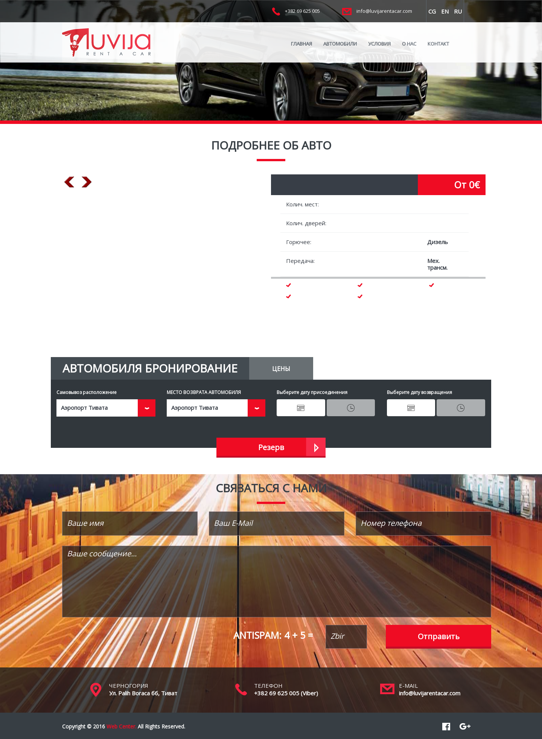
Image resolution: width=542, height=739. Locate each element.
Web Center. (121, 726)
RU (458, 11)
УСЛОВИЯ (379, 43)
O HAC (409, 43)
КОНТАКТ (438, 43)
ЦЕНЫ (281, 369)
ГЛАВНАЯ (301, 43)
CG (432, 11)
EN (445, 11)
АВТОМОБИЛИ (340, 43)
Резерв (271, 447)
